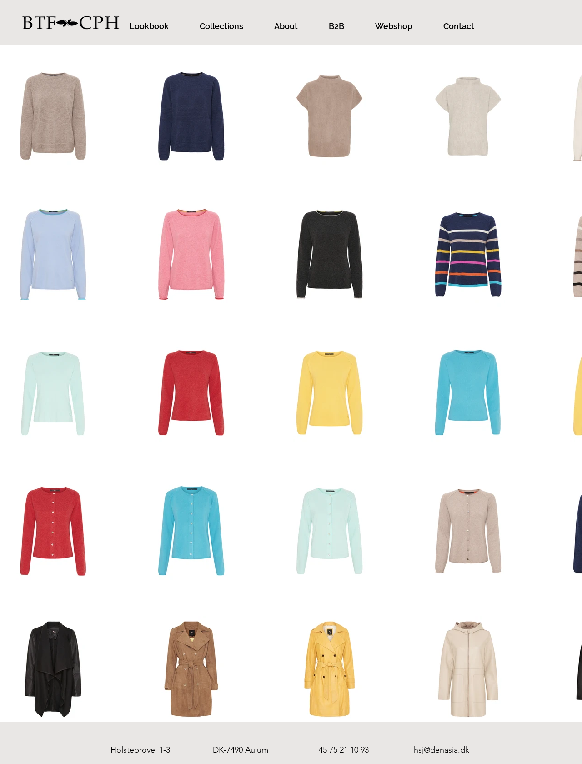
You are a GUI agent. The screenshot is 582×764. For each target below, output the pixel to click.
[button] (149, 26)
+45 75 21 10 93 (341, 750)
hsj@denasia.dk (441, 750)
